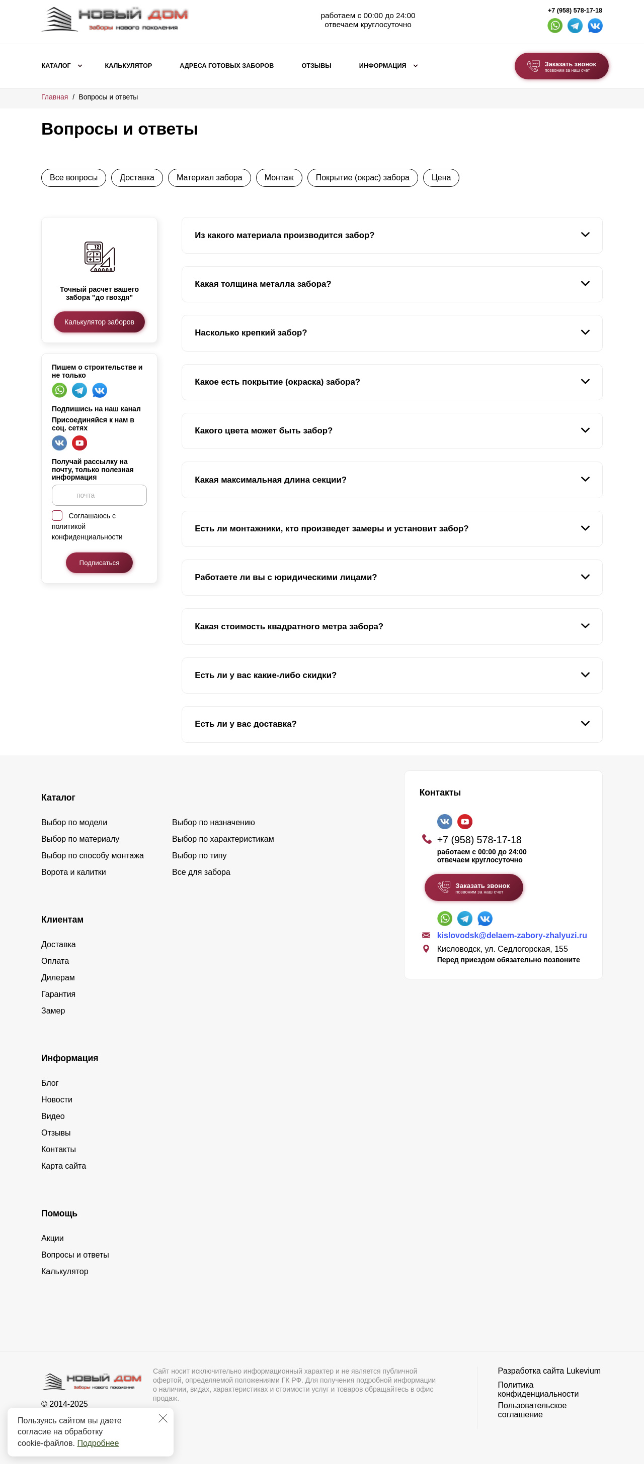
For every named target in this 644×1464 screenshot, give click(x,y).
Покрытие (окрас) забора (363, 177)
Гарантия (58, 994)
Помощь (59, 1213)
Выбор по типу (199, 855)
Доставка (137, 177)
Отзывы (316, 65)
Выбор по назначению (213, 822)
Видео (53, 1116)
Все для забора (201, 872)
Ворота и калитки (73, 872)
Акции (52, 1238)
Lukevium (584, 1371)
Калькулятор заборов (99, 322)
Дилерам (58, 977)
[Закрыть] (163, 1418)
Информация (383, 65)
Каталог (56, 65)
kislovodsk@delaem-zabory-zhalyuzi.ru (512, 935)
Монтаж (279, 177)
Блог (50, 1083)
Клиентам (62, 920)
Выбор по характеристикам (223, 839)
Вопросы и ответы (75, 1255)
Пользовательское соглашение (532, 1410)
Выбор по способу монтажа (92, 855)
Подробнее (98, 1443)
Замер (53, 1010)
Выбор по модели (74, 822)
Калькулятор (128, 65)
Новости (56, 1099)
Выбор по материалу (80, 839)
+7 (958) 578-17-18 (575, 10)
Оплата (55, 961)
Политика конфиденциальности (538, 1389)
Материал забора (210, 177)
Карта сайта (63, 1166)
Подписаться (99, 563)
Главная (54, 97)
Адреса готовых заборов (227, 65)
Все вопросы (74, 177)
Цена (441, 177)
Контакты (58, 1149)
